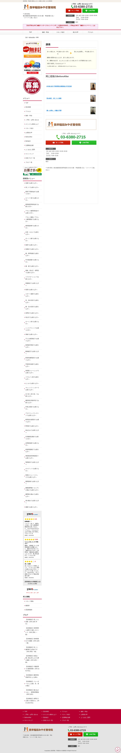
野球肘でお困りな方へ (32, 426)
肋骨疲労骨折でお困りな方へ (32, 346)
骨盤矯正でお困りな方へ (32, 284)
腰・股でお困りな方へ (32, 266)
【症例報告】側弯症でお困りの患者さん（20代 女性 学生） (32, 701)
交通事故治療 (29, 145)
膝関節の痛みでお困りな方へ (32, 495)
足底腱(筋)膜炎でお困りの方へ (31, 438)
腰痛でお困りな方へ (31, 507)
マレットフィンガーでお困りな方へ (32, 389)
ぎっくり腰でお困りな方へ (32, 239)
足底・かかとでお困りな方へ (32, 233)
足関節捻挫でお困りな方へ (32, 444)
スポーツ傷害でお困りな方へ (32, 295)
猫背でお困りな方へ (31, 245)
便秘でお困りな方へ (31, 334)
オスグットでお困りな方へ (32, 469)
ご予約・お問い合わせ (32, 120)
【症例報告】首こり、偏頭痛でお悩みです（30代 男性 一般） (32, 649)
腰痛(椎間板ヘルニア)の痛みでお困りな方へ (32, 489)
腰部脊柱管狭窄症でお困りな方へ (32, 401)
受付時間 (28, 107)
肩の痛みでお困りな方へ (32, 501)
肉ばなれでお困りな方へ (32, 431)
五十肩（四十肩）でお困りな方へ (32, 395)
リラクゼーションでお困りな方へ (32, 278)
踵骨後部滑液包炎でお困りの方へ (32, 205)
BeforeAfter (32, 37)
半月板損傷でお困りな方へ (32, 261)
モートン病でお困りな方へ (32, 322)
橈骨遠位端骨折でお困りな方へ (32, 420)
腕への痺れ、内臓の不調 (54, 110)
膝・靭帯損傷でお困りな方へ (32, 254)
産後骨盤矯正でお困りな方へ (32, 450)
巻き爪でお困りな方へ (32, 317)
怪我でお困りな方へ (31, 289)
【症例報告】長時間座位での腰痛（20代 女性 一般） (32, 641)
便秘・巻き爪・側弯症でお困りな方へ (32, 271)
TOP (30, 32)
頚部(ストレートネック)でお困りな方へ (31, 476)
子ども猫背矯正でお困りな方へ (32, 340)
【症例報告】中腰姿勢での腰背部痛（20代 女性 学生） (32, 668)
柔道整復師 (28, 609)
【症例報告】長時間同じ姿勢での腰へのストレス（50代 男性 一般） (32, 631)
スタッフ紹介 (60, 32)
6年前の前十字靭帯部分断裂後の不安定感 (59, 86)
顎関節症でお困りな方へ (32, 463)
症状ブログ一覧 (30, 158)
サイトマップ (29, 154)
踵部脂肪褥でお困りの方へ (32, 227)
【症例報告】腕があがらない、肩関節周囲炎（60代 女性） (32, 692)
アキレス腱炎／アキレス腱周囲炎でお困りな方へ (32, 219)
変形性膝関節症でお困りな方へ (32, 359)
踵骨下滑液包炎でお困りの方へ (32, 193)
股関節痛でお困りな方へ (32, 482)
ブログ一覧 (28, 162)
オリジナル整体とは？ (32, 124)
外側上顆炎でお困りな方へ (32, 408)
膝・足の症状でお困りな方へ (32, 308)
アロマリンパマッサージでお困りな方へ (32, 414)
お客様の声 (28, 132)
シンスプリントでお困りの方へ (32, 329)
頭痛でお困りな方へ (31, 183)
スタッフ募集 (29, 601)
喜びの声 (75, 32)
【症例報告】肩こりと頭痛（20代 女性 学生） (32, 621)
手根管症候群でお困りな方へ (32, 365)
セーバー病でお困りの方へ (32, 199)
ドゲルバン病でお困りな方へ (32, 378)
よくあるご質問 (30, 149)
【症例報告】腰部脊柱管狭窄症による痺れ (32, 676)
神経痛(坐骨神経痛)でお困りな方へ (31, 457)
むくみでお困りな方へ (32, 383)
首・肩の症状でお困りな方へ (32, 301)
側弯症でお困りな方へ (32, 313)
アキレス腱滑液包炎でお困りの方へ (32, 212)
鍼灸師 (27, 605)
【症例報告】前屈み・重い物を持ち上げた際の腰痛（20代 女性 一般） (32, 659)
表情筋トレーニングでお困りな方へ (32, 372)
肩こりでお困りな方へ (32, 187)
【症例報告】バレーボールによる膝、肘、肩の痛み (32, 683)
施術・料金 (45, 32)
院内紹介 (28, 141)
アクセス (90, 32)
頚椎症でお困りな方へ (32, 249)
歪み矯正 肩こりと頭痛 (54, 98)
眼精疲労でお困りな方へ (32, 352)
